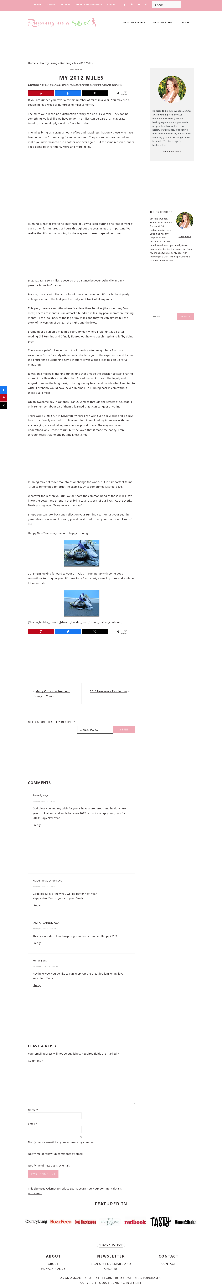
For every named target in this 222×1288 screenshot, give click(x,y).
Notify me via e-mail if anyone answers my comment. (80, 1140)
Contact (168, 1263)
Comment (35, 1060)
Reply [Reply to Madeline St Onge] (37, 905)
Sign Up (97, 1263)
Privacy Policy (53, 1268)
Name (33, 1110)
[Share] (68, 93)
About (53, 1263)
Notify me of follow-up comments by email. (56, 1154)
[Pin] (41, 93)
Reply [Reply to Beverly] (37, 825)
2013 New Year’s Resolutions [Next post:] (108, 691)
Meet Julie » (185, 236)
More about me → (171, 151)
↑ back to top (111, 1244)
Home (32, 63)
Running (65, 63)
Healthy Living (48, 63)
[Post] (95, 93)
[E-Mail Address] (95, 730)
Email (32, 1123)
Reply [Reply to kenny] (37, 985)
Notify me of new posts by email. (49, 1165)
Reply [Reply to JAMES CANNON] (37, 943)
